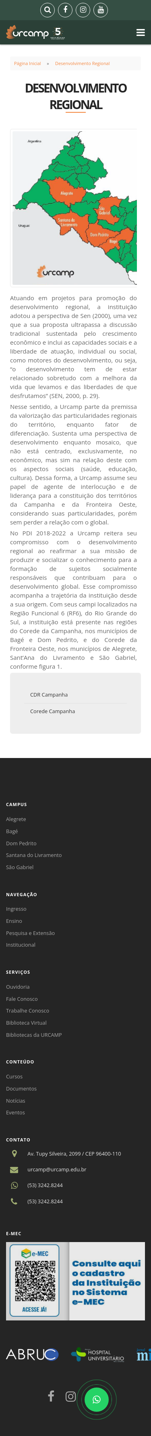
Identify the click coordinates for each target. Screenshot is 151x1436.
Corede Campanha (52, 711)
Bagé (12, 831)
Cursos (14, 1076)
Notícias (15, 1100)
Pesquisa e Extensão (30, 933)
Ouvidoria (18, 986)
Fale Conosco (22, 998)
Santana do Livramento (34, 855)
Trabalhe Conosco (27, 1010)
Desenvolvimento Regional (82, 63)
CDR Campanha (49, 694)
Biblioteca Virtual (26, 1022)
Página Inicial (27, 63)
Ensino (14, 920)
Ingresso (16, 908)
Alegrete (16, 819)
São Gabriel (19, 867)
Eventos (15, 1112)
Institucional (20, 944)
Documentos (21, 1088)
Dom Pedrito (21, 843)
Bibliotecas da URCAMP (34, 1034)
